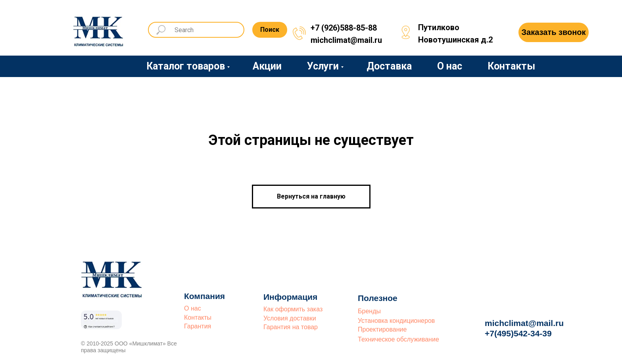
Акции (267, 66)
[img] (99, 29)
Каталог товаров (185, 66)
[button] (553, 32)
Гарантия (197, 326)
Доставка (389, 66)
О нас (449, 66)
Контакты (511, 66)
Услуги (323, 66)
